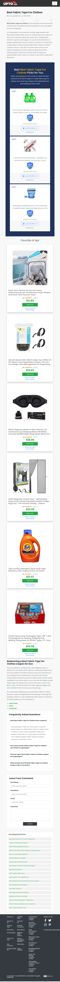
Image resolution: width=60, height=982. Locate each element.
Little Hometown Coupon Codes (33, 932)
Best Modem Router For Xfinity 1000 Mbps (22, 866)
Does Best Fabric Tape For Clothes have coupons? (28, 720)
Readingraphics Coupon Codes (34, 949)
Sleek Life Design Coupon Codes (32, 956)
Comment (13, 708)
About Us (10, 917)
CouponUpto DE (11, 949)
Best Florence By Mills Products (18, 846)
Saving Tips (9, 926)
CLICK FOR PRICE (30, 128)
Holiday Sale (20, 917)
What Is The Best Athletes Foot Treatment (22, 904)
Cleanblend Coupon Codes (33, 918)
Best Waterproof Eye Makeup (18, 885)
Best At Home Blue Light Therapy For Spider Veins (24, 850)
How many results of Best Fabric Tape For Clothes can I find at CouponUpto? (28, 747)
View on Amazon (30, 308)
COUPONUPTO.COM (23, 976)
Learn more (13, 703)
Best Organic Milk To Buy (17, 873)
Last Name (14, 790)
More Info (30, 305)
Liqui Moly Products (15, 889)
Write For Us (10, 922)
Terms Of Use (10, 939)
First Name (14, 782)
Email (12, 798)
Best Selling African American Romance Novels (24, 881)
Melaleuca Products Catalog (18, 896)
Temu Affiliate (20, 949)
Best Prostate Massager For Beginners (21, 900)
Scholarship (11, 933)
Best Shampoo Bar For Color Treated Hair (22, 839)
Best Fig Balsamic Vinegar (17, 858)
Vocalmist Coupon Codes (32, 970)
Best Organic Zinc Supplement (18, 877)
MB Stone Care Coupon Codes (34, 938)
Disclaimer (21, 930)
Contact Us (20, 922)
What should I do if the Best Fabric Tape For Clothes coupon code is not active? (29, 764)
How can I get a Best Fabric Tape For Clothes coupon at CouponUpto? (29, 755)
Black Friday (11, 685)
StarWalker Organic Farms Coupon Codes (34, 963)
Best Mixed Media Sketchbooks (19, 892)
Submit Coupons (20, 926)
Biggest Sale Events (19, 934)
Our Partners (10, 945)
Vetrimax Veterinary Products (18, 843)
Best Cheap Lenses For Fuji (17, 908)
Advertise (10, 930)
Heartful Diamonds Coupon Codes (32, 925)
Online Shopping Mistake (20, 939)
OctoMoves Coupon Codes (33, 944)
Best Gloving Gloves (15, 869)
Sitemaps (20, 944)
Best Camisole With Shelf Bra (18, 854)
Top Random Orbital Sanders (18, 862)
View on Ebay (30, 310)
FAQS (11, 706)
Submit (30, 824)
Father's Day (45, 683)
